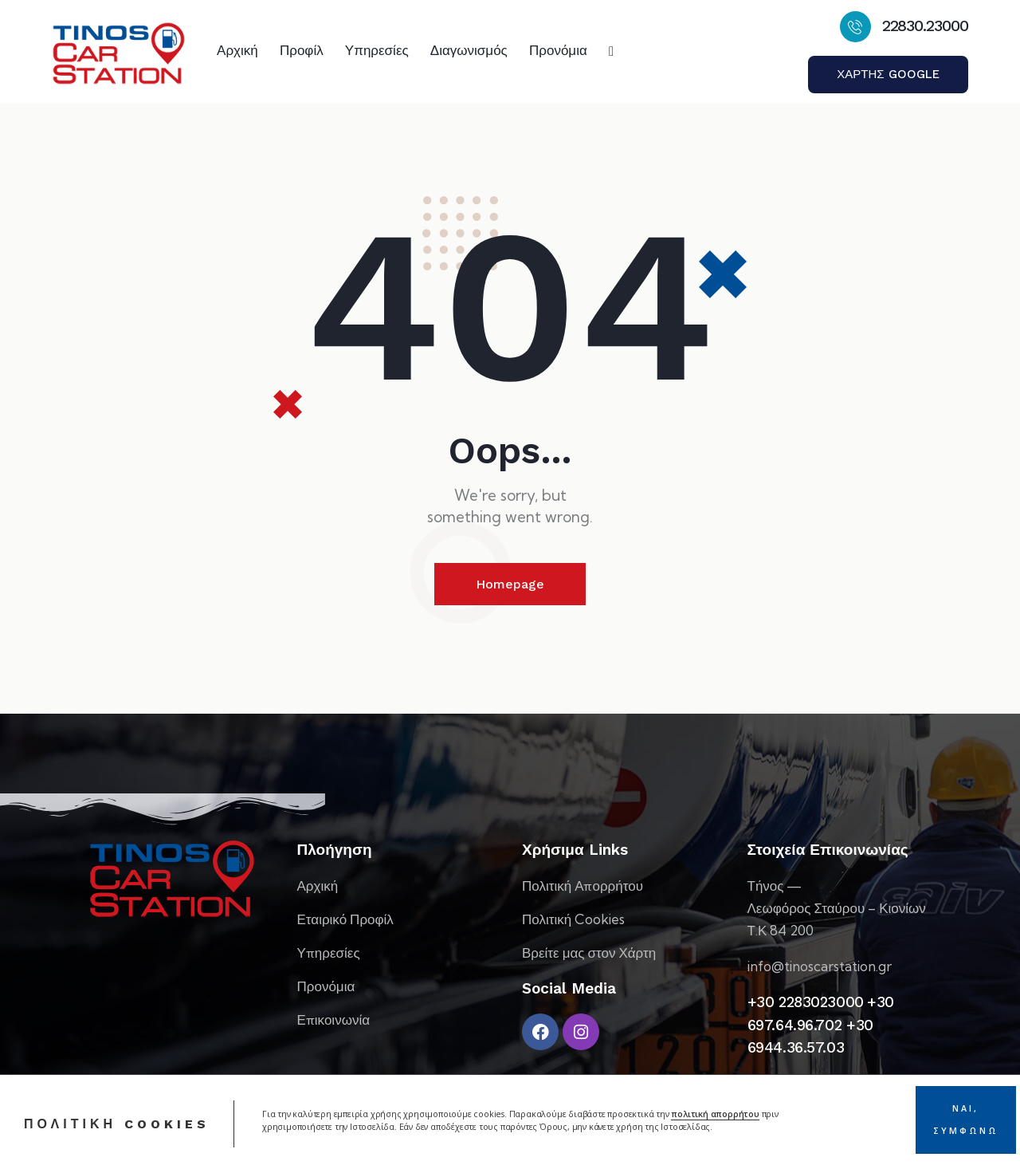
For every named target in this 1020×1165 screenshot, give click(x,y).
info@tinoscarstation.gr (819, 966)
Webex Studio (208, 1147)
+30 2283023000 (805, 1002)
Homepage (510, 584)
